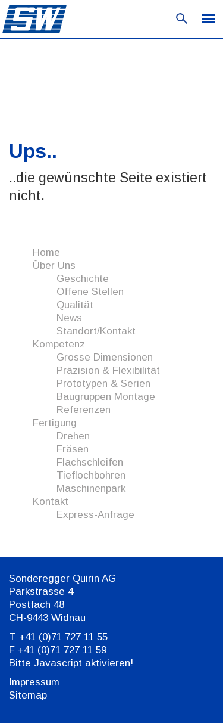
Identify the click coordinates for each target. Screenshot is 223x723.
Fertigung (55, 423)
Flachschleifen (89, 462)
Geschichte (82, 278)
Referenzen (83, 409)
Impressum (34, 682)
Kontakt (50, 501)
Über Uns (54, 265)
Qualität (74, 305)
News (69, 318)
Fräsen (72, 449)
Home (46, 252)
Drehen (73, 436)
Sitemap (28, 695)
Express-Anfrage (95, 514)
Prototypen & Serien (103, 383)
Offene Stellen (90, 291)
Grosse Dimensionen (104, 357)
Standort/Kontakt (96, 331)
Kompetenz (59, 344)
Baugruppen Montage (105, 396)
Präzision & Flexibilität (108, 370)
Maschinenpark (90, 488)
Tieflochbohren (90, 475)
